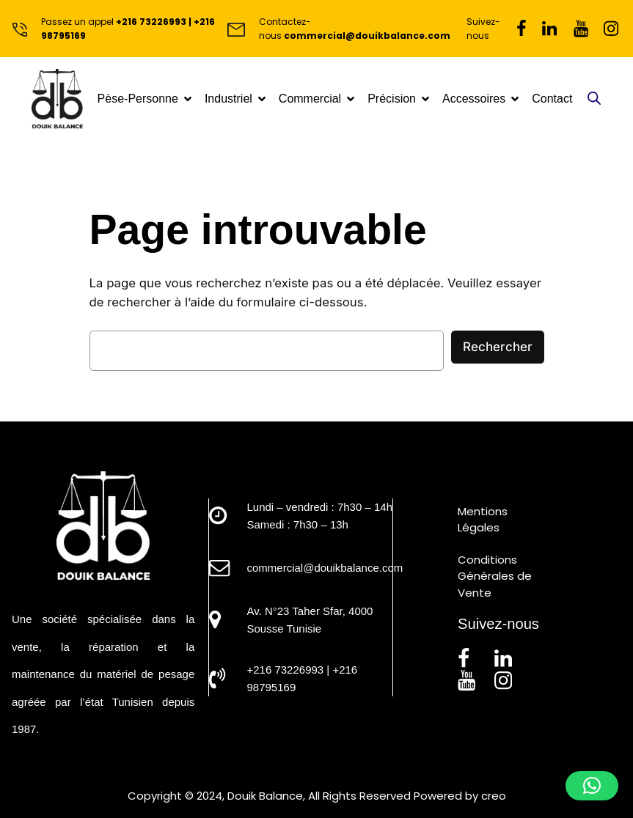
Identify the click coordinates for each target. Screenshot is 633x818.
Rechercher (498, 346)
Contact (552, 98)
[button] (592, 785)
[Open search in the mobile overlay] (594, 99)
